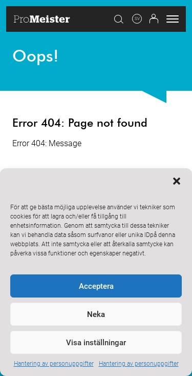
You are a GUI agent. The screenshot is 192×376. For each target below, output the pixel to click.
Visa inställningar (96, 342)
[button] (177, 181)
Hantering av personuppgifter (54, 363)
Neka (96, 314)
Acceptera (96, 286)
